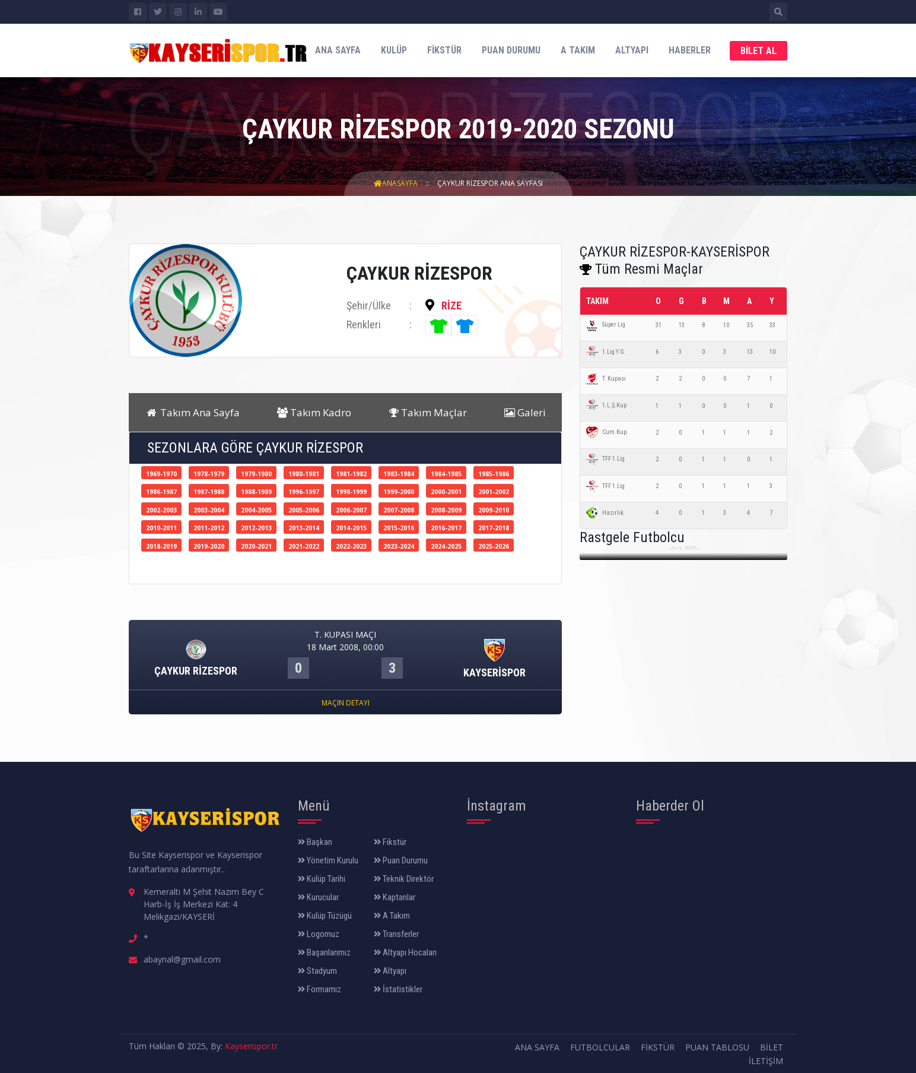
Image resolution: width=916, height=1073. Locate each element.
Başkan (315, 842)
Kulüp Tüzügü (325, 915)
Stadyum (317, 971)
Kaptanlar (394, 897)
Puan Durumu (511, 50)
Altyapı (631, 50)
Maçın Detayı (346, 703)
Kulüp (394, 50)
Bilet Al (758, 50)
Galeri (525, 412)
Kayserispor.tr (251, 1046)
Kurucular (318, 897)
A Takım (578, 50)
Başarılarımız (324, 952)
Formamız (319, 989)
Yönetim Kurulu (328, 860)
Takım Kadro (314, 412)
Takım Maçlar (428, 412)
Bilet (771, 1047)
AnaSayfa (396, 183)
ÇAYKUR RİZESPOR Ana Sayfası (490, 183)
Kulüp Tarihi (321, 878)
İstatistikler (398, 989)
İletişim (766, 1060)
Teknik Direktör (404, 878)
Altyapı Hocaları (405, 952)
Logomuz (318, 934)
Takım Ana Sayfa (192, 412)
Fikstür (444, 50)
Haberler (690, 50)
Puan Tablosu (717, 1047)
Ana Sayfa (338, 50)
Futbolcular (600, 1047)
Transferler (396, 934)
